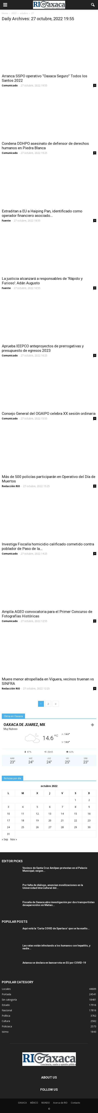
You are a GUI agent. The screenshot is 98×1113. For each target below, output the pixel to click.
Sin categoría (9, 999)
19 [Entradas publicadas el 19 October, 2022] (37, 820)
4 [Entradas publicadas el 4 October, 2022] (22, 807)
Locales (6, 989)
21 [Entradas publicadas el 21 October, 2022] (62, 820)
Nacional (7, 1010)
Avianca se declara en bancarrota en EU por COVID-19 (54, 962)
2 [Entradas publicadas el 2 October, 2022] (89, 800)
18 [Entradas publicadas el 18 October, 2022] (22, 820)
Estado (6, 1005)
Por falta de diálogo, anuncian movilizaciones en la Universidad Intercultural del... (52, 886)
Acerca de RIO (60, 1102)
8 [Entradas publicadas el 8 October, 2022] (75, 807)
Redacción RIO (11, 486)
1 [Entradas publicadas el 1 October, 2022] (75, 800)
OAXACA (22, 1102)
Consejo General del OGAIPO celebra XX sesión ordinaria (49, 413)
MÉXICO (34, 1102)
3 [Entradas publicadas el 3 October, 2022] (8, 807)
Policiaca (7, 1026)
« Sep (5, 839)
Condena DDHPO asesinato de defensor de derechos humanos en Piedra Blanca (45, 145)
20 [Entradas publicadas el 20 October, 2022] (49, 820)
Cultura (6, 1021)
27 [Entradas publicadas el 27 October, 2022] (49, 827)
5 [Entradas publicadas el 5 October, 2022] (37, 807)
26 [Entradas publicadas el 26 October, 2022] (37, 827)
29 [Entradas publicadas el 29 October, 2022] (75, 827)
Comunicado (10, 85)
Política (6, 1015)
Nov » (13, 839)
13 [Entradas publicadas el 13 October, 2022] (49, 813)
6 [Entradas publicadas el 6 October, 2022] (50, 807)
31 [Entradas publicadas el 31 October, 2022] (8, 834)
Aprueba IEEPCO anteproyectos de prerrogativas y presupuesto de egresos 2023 (43, 348)
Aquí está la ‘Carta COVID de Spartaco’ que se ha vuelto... (56, 928)
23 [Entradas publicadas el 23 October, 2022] (89, 820)
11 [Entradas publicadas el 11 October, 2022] (22, 813)
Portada (6, 994)
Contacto (75, 1102)
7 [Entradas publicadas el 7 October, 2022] (62, 807)
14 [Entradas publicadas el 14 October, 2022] (62, 813)
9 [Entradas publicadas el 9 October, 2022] (89, 807)
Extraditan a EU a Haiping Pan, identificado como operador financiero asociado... (42, 213)
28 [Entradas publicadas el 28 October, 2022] (62, 827)
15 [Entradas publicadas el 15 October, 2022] (75, 813)
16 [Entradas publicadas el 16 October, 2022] (89, 813)
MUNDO (45, 1102)
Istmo (5, 1031)
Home (5, 13)
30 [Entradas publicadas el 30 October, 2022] (89, 827)
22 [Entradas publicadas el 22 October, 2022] (75, 820)
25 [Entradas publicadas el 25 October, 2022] (22, 827)
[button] (93, 5)
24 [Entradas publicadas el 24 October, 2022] (8, 827)
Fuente (6, 220)
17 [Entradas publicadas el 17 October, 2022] (8, 820)
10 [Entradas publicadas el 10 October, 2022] (8, 813)
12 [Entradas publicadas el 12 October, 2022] (37, 813)
